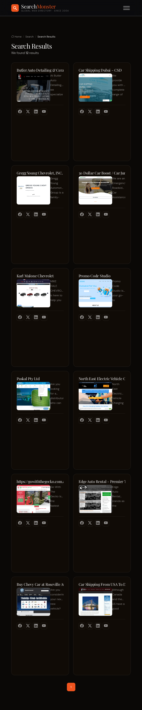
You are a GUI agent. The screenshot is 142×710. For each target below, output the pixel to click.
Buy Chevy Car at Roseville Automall (40, 584)
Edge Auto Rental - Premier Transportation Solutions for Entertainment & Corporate (102, 481)
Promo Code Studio (95, 276)
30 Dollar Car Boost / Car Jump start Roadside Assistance (102, 173)
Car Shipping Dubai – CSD (100, 70)
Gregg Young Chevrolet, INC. (40, 173)
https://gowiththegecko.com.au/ (40, 481)
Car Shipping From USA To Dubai (102, 584)
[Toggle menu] (126, 8)
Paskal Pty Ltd (28, 378)
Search (29, 36)
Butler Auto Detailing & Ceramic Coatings (40, 70)
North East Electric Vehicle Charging (102, 378)
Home (16, 36)
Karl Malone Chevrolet (35, 276)
